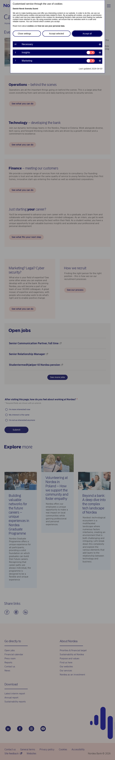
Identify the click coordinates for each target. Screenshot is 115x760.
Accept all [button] (87, 33)
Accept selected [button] (56, 33)
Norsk (21, 9)
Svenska (28, 9)
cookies (30, 26)
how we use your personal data (51, 26)
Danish (16, 9)
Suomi (35, 9)
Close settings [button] (24, 33)
